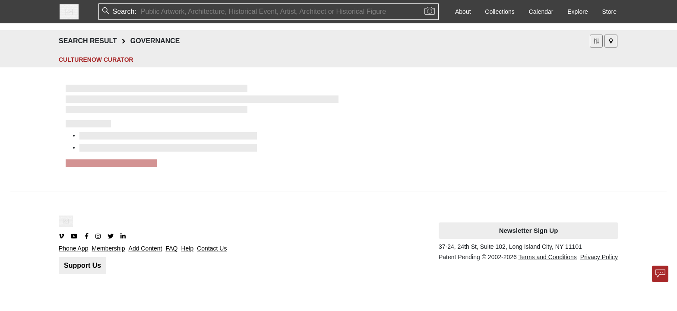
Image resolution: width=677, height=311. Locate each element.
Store (609, 11)
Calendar (541, 11)
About (463, 11)
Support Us (82, 265)
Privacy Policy (599, 257)
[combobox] (141, 11)
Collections (499, 11)
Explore (577, 11)
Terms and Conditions (547, 257)
